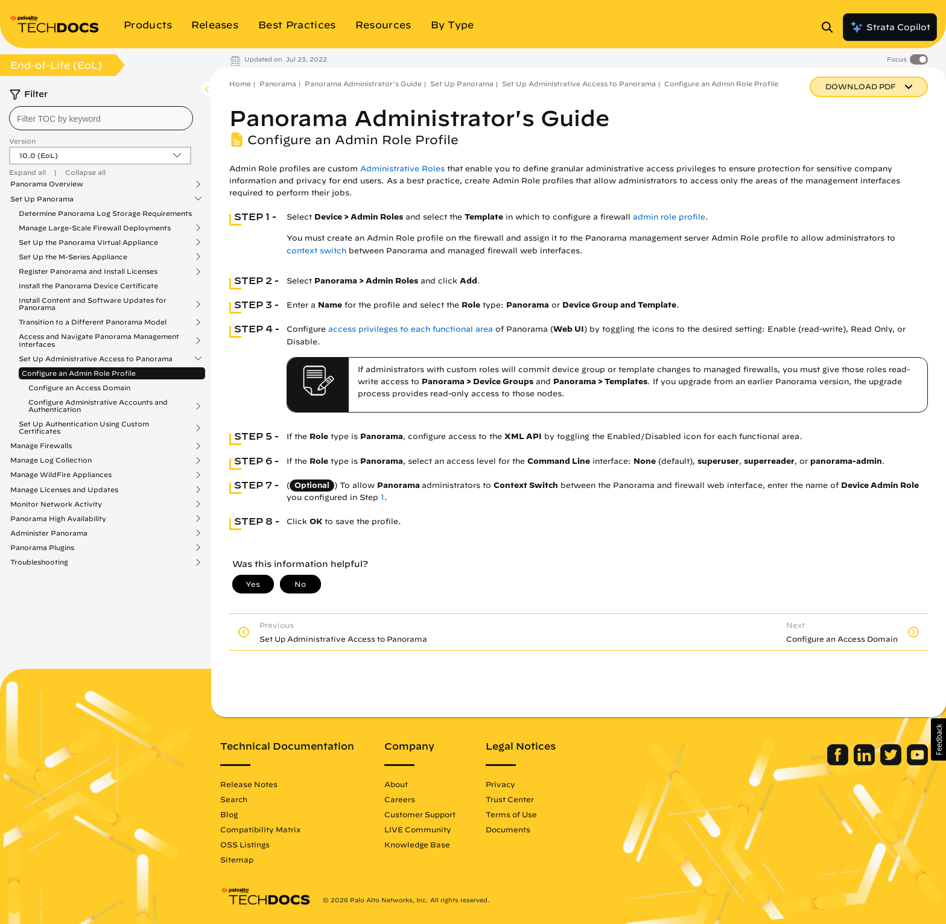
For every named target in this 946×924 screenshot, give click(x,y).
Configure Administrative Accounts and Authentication (98, 406)
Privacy (500, 784)
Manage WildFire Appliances (61, 474)
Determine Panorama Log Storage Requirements (105, 213)
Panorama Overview (46, 184)
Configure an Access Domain (79, 387)
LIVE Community (417, 829)
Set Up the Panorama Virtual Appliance (88, 242)
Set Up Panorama (42, 199)
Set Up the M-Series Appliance (73, 257)
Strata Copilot (889, 27)
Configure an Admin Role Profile (79, 373)
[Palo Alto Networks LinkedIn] (865, 762)
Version (22, 141)
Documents (508, 829)
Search (233, 799)
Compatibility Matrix (260, 829)
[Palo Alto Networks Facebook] (839, 762)
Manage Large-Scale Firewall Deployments (95, 228)
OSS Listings (245, 844)
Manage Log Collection (51, 460)
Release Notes (249, 784)
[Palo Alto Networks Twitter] (892, 762)
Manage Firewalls (41, 445)
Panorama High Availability (58, 518)
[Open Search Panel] (831, 27)
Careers (399, 799)
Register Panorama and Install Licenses (88, 271)
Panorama (277, 83)
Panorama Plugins (42, 547)
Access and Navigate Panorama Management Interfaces (99, 340)
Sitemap (236, 859)
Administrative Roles (402, 168)
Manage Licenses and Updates (64, 489)
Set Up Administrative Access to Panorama (96, 358)
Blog (229, 814)
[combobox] (101, 118)
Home (240, 83)
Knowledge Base (417, 844)
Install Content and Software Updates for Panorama (93, 304)
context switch (316, 250)
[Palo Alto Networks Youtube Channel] (917, 762)
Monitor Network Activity (56, 504)
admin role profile (669, 216)
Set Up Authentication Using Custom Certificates (84, 427)
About (396, 784)
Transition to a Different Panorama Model (93, 322)
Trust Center (510, 799)
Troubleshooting (39, 562)
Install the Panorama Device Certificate (88, 286)
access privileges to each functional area (410, 329)
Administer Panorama (48, 533)
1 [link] (382, 497)
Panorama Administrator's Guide (363, 83)
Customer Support (420, 814)
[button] (938, 739)
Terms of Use (511, 814)
